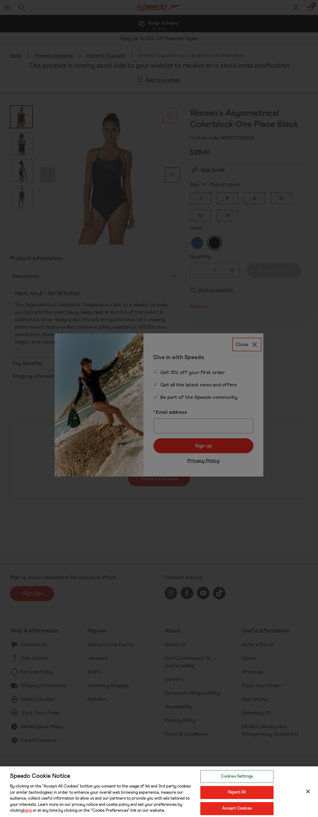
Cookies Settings (237, 776)
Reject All (237, 792)
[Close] (308, 791)
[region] (159, 791)
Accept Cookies (237, 808)
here (27, 811)
